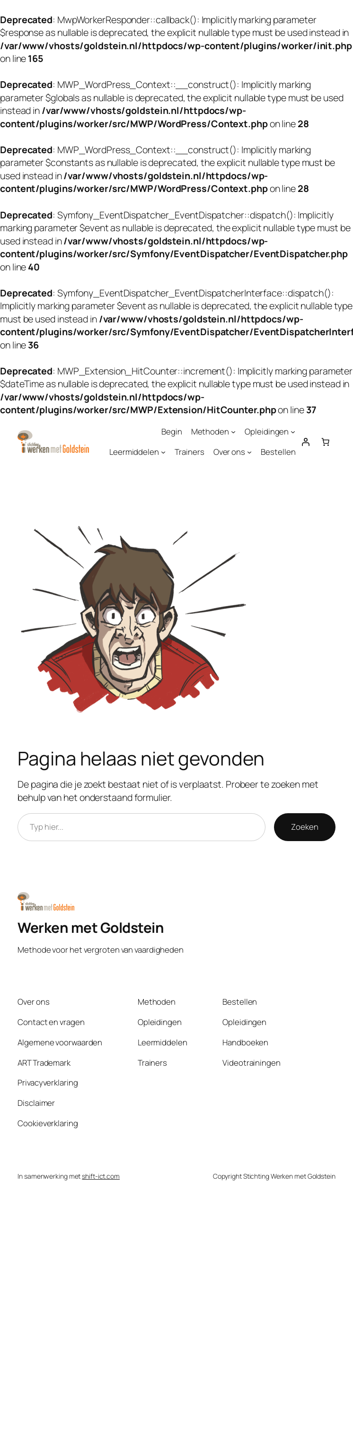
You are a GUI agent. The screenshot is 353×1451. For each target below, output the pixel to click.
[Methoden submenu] (233, 431)
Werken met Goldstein (91, 927)
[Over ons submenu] (249, 451)
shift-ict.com (101, 1176)
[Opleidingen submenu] (293, 431)
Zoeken (304, 826)
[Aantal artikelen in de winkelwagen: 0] (325, 442)
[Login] (306, 442)
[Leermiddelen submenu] (163, 451)
